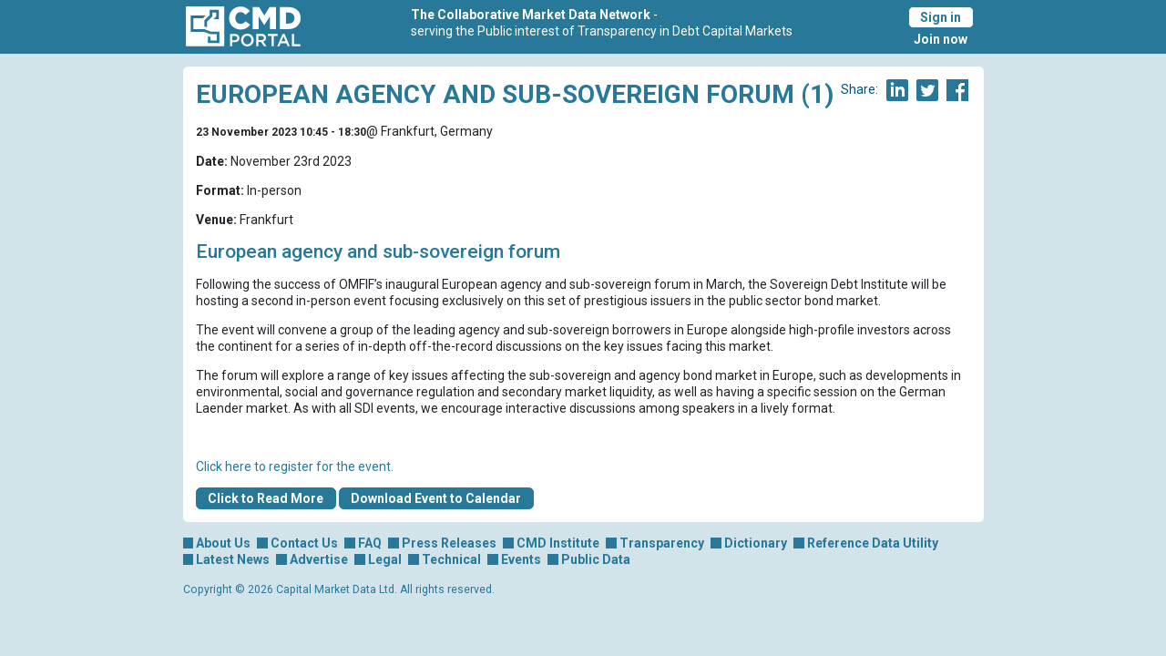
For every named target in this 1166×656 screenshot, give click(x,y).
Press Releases (449, 543)
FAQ (370, 543)
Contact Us (304, 543)
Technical (451, 559)
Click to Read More (265, 498)
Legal (385, 559)
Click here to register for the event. (295, 466)
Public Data (595, 559)
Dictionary (755, 543)
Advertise (319, 559)
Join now (940, 39)
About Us (223, 543)
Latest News (233, 559)
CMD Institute (558, 543)
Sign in (940, 17)
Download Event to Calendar (436, 498)
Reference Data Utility (872, 543)
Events (521, 559)
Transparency (661, 543)
